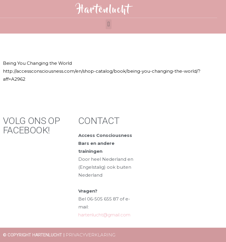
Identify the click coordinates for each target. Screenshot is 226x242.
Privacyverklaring (90, 235)
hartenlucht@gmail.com (104, 215)
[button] (108, 24)
